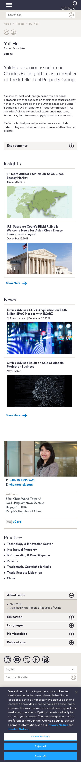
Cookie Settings (40, 739)
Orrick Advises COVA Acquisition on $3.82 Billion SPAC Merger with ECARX (37, 312)
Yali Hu (11, 44)
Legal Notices (13, 688)
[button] (6, 33)
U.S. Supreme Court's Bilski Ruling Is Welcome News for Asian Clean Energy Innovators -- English (35, 230)
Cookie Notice (54, 688)
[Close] (76, 694)
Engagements (17, 146)
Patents (12, 561)
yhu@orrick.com (21, 485)
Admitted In (16, 595)
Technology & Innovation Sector (30, 544)
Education (14, 617)
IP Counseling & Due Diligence (28, 555)
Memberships (17, 634)
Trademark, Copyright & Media (29, 567)
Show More (16, 283)
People (20, 24)
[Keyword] (73, 677)
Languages (15, 625)
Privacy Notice (33, 688)
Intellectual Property (22, 550)
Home (7, 24)
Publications (16, 642)
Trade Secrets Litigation (24, 573)
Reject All (40, 748)
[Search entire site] (37, 677)
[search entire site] (37, 15)
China (11, 578)
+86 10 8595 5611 (22, 480)
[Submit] (71, 15)
